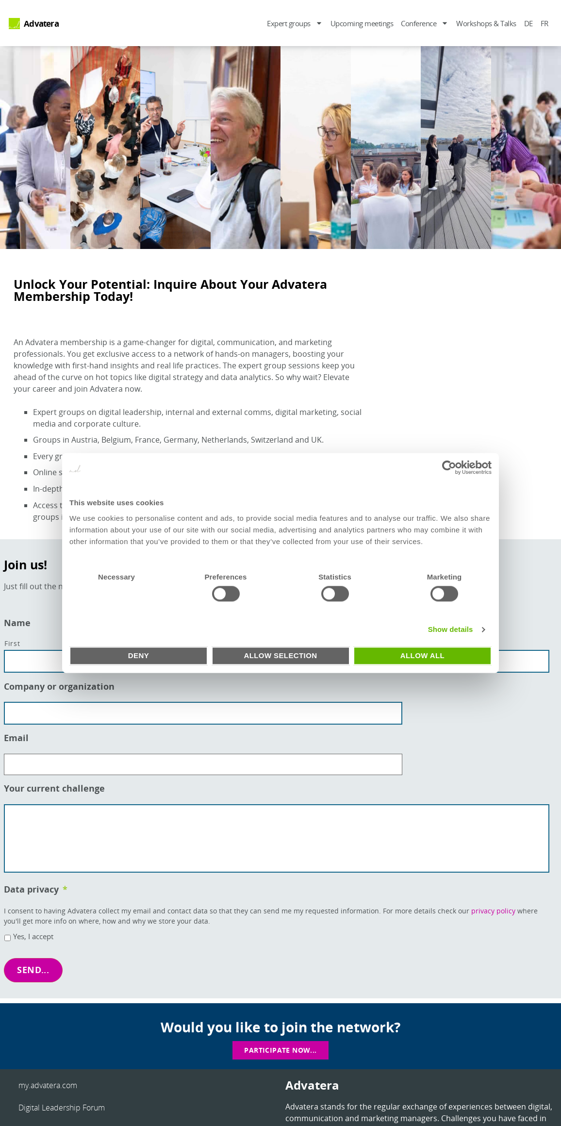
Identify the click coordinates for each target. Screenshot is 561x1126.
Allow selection (280, 655)
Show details (450, 630)
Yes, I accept (33, 940)
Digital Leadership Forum (61, 1105)
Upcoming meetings (362, 23)
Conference (424, 23)
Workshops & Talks (486, 23)
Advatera (41, 23)
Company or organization (59, 684)
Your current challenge (54, 782)
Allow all (422, 655)
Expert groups (295, 23)
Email (16, 734)
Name (17, 623)
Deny (138, 655)
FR (544, 23)
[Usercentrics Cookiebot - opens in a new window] (449, 467)
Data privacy (35, 892)
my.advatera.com (47, 1082)
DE (528, 23)
